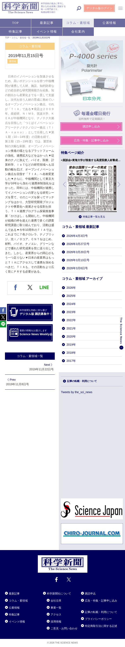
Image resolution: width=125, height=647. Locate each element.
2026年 (71, 287)
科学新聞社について (59, 593)
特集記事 (14, 614)
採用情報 (56, 621)
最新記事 (14, 593)
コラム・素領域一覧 (30, 356)
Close (8, 588)
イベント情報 (17, 621)
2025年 (71, 295)
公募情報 (14, 607)
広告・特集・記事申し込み (101, 600)
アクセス (56, 614)
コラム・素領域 (18, 600)
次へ (119, 187)
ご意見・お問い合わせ (64, 628)
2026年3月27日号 (78, 244)
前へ (64, 187)
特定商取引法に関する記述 (101, 625)
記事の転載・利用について (101, 612)
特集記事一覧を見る (94, 216)
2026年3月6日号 (77, 268)
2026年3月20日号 (78, 252)
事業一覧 (56, 607)
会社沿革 (56, 600)
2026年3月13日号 (78, 260)
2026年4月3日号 (77, 235)
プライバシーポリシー (98, 618)
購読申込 (90, 593)
